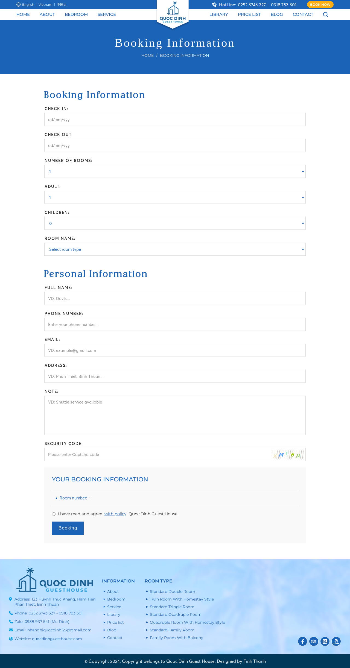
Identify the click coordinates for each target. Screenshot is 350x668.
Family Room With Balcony (176, 637)
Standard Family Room (172, 630)
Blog (277, 14)
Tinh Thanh (255, 661)
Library (218, 14)
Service (107, 14)
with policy (115, 513)
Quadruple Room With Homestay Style (187, 622)
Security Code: (64, 443)
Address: (56, 365)
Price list (249, 14)
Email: (52, 339)
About (47, 14)
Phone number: (64, 313)
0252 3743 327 (252, 4)
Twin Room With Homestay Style (182, 599)
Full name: (58, 287)
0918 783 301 (283, 4)
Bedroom (76, 14)
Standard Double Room (172, 591)
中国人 (62, 4)
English (25, 4)
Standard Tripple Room (172, 606)
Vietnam (45, 4)
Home (23, 14)
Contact (303, 14)
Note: (52, 391)
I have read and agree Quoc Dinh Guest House (117, 513)
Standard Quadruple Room (176, 614)
